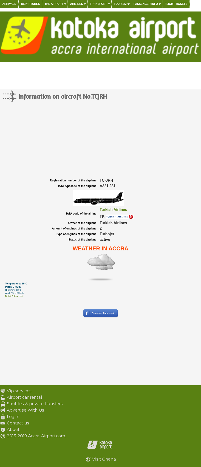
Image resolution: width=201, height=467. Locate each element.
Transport (98, 4)
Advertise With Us (25, 410)
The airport (54, 4)
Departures (30, 4)
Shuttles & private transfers (35, 403)
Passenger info (145, 4)
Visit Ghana (104, 459)
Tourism (120, 4)
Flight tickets (176, 4)
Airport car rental (24, 397)
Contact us (18, 423)
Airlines (76, 4)
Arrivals (9, 4)
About (13, 429)
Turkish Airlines (113, 210)
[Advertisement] (100, 143)
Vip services (19, 390)
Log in (13, 416)
